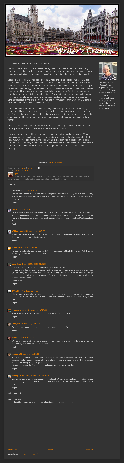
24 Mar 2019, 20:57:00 (27, 338)
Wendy (15, 338)
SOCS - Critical (55, 163)
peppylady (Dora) (19, 264)
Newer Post (12, 450)
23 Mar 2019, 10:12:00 (32, 190)
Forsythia (16, 324)
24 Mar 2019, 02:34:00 (28, 291)
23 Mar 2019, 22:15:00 (27, 248)
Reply (14, 202)
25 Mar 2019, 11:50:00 (29, 354)
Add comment (14, 393)
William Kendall (19, 231)
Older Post (88, 450)
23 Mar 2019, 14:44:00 (26, 209)
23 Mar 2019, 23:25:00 (37, 264)
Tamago (15, 291)
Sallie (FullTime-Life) (21, 376)
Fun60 (14, 248)
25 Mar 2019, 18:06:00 (40, 376)
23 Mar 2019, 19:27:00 (35, 231)
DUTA (14, 209)
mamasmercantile (20, 310)
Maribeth (16, 354)
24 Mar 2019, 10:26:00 (37, 310)
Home (50, 450)
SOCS (27, 170)
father (22, 170)
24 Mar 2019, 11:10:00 (30, 324)
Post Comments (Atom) (28, 454)
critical (16, 170)
